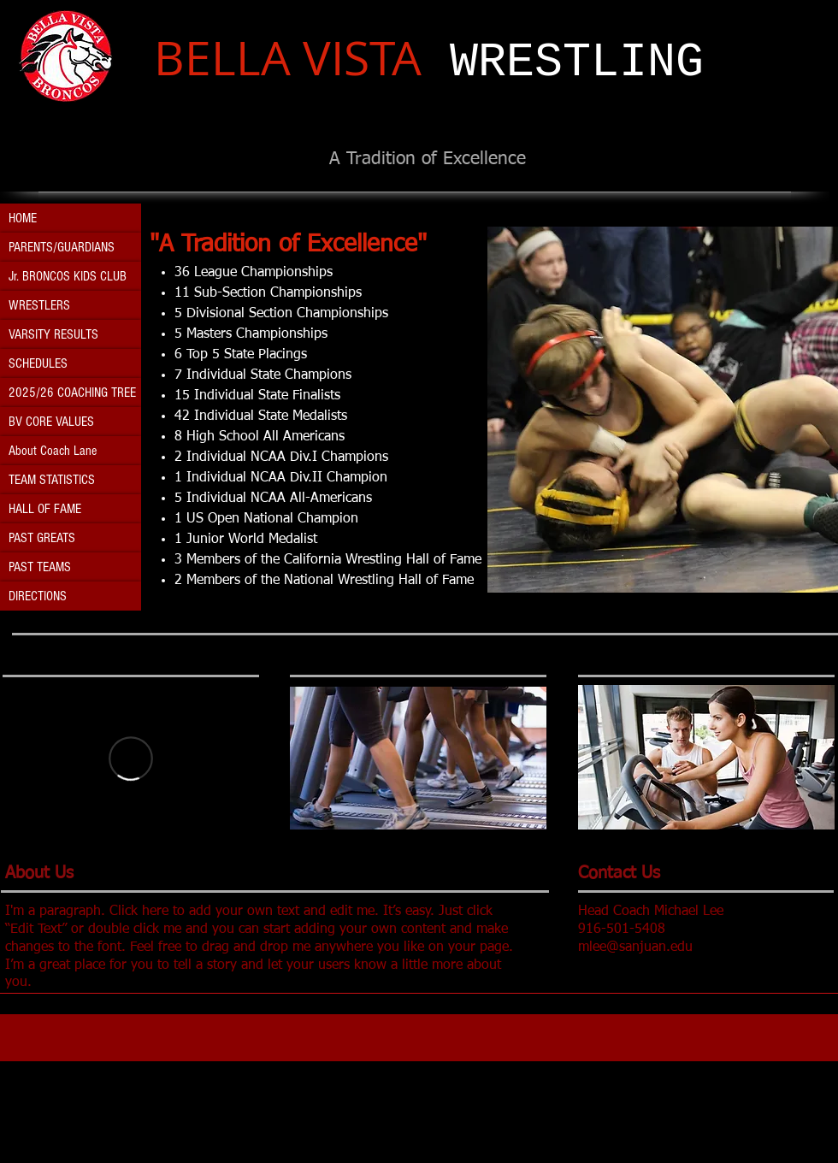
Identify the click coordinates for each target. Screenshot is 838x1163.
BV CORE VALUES (51, 421)
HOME (23, 218)
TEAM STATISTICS (52, 479)
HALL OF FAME (45, 509)
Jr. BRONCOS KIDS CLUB (68, 276)
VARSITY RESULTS (53, 334)
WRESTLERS (39, 305)
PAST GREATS (42, 538)
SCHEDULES (38, 363)
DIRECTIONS (38, 596)
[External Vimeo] (131, 758)
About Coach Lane (53, 450)
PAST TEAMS (40, 567)
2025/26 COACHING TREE (72, 392)
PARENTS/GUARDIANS (62, 247)
